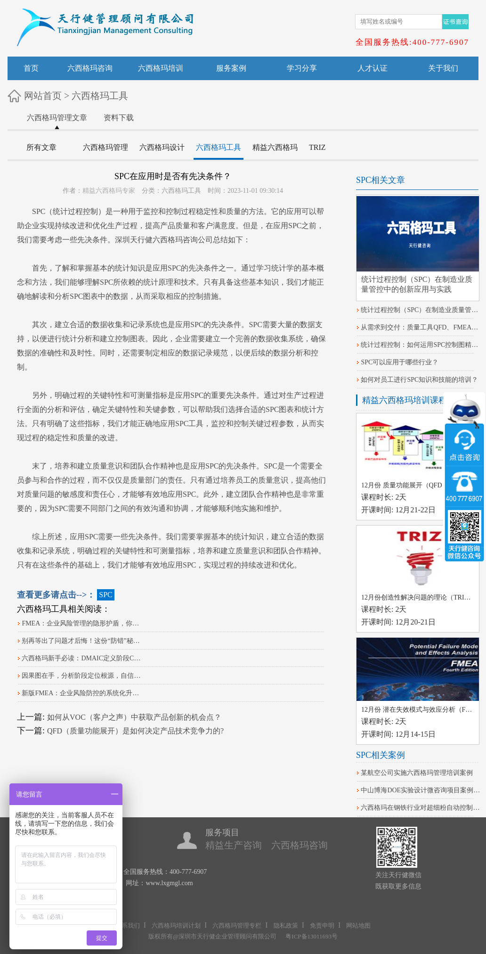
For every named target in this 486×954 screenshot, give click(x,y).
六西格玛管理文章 (57, 118)
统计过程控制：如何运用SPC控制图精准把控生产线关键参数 (421, 344)
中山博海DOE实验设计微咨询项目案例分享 (421, 790)
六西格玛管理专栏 (236, 925)
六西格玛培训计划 (176, 925)
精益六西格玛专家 (108, 190)
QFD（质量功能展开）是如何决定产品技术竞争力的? (135, 731)
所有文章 (41, 147)
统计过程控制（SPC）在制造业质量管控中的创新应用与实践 (421, 309)
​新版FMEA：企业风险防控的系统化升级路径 (82, 693)
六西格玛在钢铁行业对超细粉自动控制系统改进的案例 (421, 807)
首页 (31, 68)
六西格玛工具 (100, 95)
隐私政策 (286, 925)
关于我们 (443, 68)
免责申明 (322, 925)
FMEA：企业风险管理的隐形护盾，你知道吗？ (82, 623)
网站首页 (43, 95)
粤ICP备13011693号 (311, 936)
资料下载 (119, 118)
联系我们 (127, 925)
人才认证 (372, 68)
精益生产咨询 (233, 845)
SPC (38, 211)
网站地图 (358, 925)
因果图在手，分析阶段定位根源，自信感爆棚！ (82, 675)
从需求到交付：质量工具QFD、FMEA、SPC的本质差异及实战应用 (421, 327)
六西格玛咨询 (90, 68)
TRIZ (317, 147)
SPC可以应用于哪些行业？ (399, 362)
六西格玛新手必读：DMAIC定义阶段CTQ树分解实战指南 (82, 658)
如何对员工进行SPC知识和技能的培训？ (419, 379)
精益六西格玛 (275, 147)
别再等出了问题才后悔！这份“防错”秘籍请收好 (82, 640)
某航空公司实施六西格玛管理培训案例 (417, 772)
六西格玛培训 (160, 68)
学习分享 (302, 68)
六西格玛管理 (105, 147)
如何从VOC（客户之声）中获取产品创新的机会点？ (134, 717)
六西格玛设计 (162, 147)
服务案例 (231, 68)
